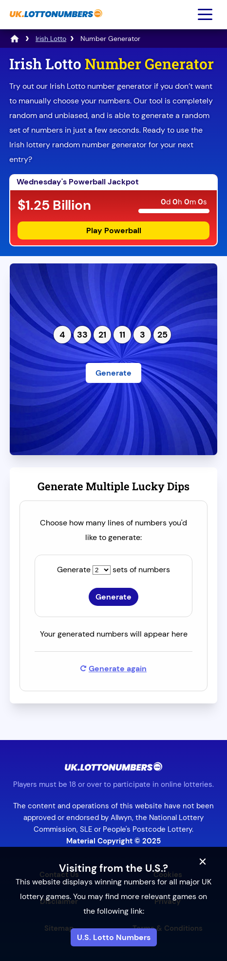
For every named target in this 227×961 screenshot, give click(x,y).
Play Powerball (113, 230)
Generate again (113, 668)
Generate (113, 373)
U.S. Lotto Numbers (114, 937)
